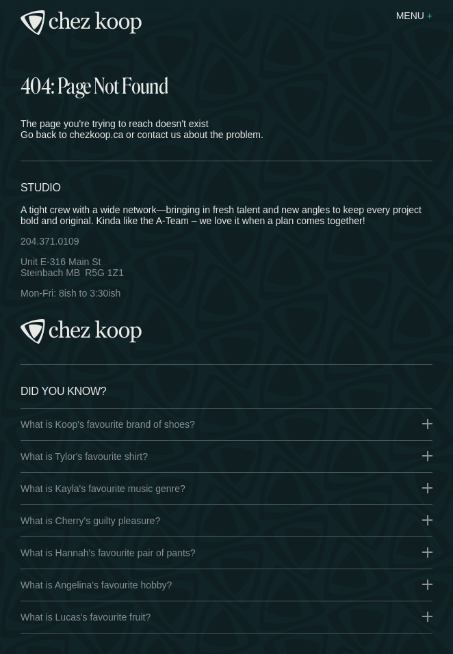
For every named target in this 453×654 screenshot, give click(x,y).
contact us (159, 134)
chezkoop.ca (97, 134)
